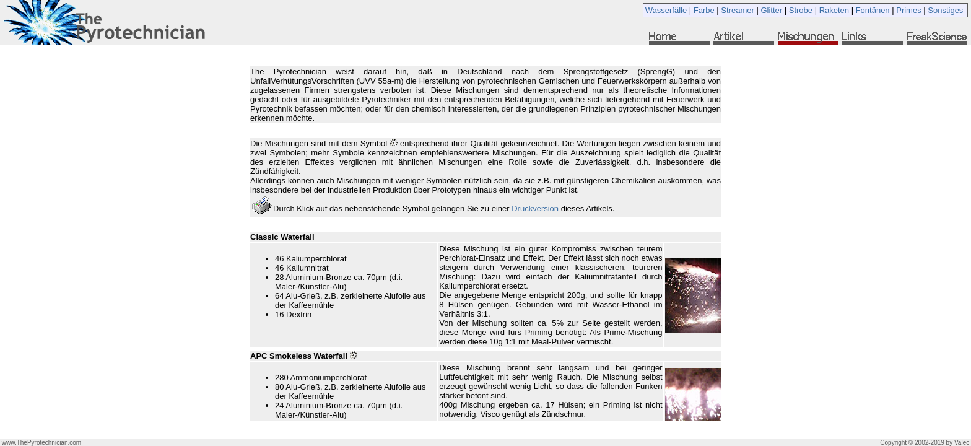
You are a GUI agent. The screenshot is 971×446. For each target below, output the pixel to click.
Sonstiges (945, 10)
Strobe (800, 10)
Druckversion (535, 208)
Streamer (737, 10)
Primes (908, 10)
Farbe (704, 10)
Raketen (834, 10)
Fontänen (873, 10)
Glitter (771, 10)
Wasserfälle (666, 10)
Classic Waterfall (282, 237)
